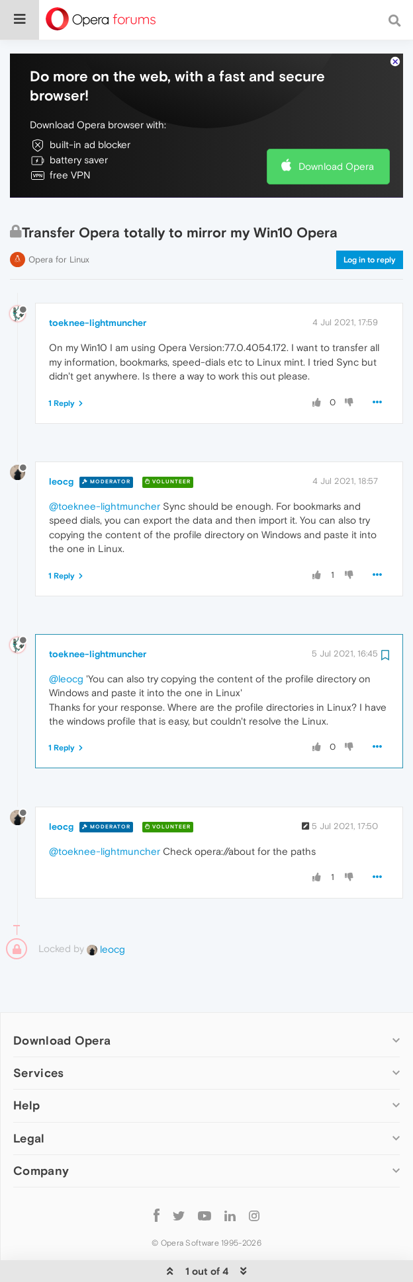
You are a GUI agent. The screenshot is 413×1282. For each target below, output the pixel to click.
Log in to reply (370, 219)
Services (38, 1032)
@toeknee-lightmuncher (104, 465)
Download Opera (336, 126)
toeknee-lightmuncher (97, 282)
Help (26, 1065)
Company (41, 1130)
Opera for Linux (58, 219)
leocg (61, 441)
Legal (29, 1098)
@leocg (66, 638)
